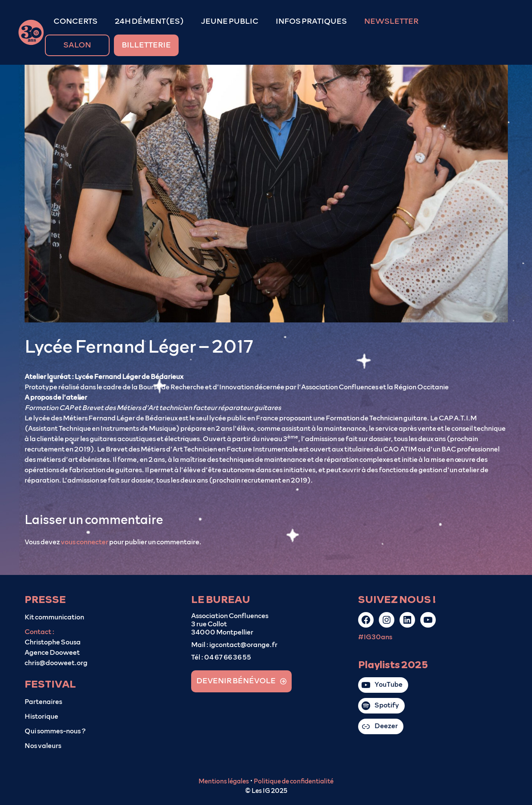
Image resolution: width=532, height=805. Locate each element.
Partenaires (43, 701)
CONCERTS (76, 21)
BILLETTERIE (146, 45)
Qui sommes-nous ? (55, 731)
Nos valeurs (43, 745)
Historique (41, 716)
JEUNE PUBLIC (229, 21)
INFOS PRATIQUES (311, 21)
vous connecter (84, 542)
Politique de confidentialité (294, 781)
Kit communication (54, 617)
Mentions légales (223, 781)
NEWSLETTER (391, 21)
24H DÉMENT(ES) (149, 21)
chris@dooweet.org (56, 663)
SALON (77, 45)
